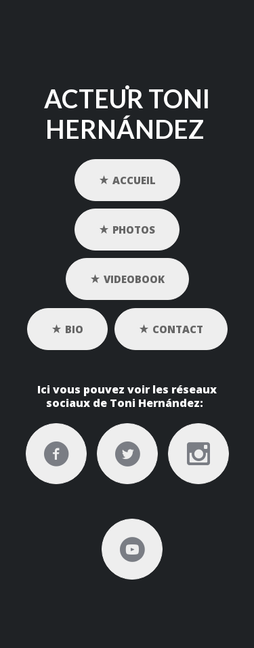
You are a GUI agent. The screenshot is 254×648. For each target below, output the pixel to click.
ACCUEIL (127, 180)
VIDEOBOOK (127, 279)
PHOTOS (127, 229)
